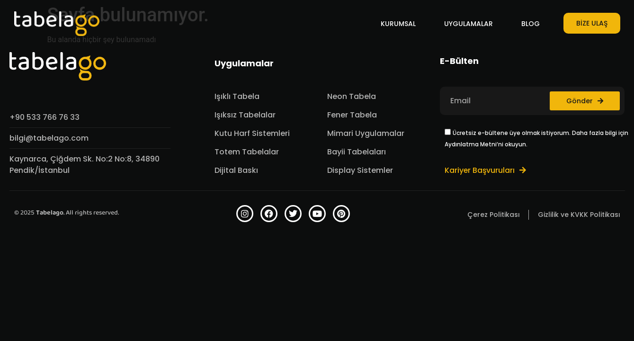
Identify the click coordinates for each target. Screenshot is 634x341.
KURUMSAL (398, 23)
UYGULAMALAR (468, 23)
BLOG (530, 23)
